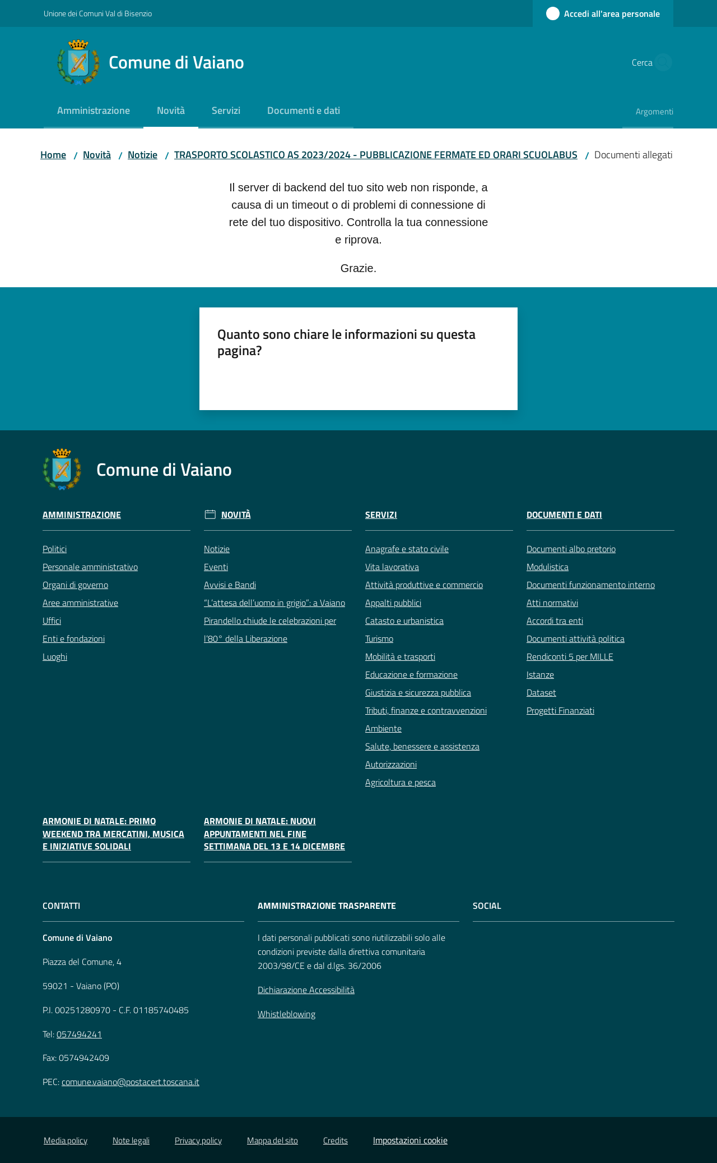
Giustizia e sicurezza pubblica (418, 692)
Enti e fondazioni (74, 638)
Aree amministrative (80, 602)
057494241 (79, 1034)
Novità (97, 154)
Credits (335, 1140)
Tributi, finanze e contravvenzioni (426, 710)
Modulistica (548, 566)
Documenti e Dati (564, 514)
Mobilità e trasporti (400, 656)
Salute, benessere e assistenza (422, 746)
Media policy (65, 1140)
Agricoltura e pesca (400, 782)
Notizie (142, 154)
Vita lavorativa (392, 566)
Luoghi (55, 656)
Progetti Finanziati (560, 710)
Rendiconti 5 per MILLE (570, 656)
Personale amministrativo (90, 566)
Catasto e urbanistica (404, 620)
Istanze (540, 674)
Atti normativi (552, 602)
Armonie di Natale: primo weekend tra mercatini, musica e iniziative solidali (113, 834)
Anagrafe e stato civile (407, 548)
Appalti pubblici (393, 602)
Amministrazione (82, 514)
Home (53, 154)
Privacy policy (198, 1140)
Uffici (52, 620)
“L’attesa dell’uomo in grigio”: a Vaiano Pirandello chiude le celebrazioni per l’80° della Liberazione (274, 620)
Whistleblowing (286, 1014)
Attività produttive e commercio (424, 584)
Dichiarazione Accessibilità (306, 989)
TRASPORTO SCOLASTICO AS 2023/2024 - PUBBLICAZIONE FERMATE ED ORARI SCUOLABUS (376, 154)
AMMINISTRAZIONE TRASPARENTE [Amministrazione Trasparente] (327, 905)
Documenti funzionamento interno (591, 584)
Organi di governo (75, 584)
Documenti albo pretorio (571, 548)
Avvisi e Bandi (230, 584)
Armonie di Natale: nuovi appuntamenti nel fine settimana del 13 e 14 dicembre (274, 834)
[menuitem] (93, 111)
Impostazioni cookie (410, 1140)
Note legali (131, 1140)
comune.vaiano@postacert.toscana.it (130, 1081)
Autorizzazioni (391, 764)
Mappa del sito (272, 1140)
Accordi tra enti (555, 620)
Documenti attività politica (576, 638)
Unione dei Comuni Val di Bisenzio (98, 13)
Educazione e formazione (411, 674)
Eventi (216, 566)
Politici (55, 548)
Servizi (381, 514)
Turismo (379, 638)
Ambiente (383, 728)
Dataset (541, 692)
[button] (659, 62)
